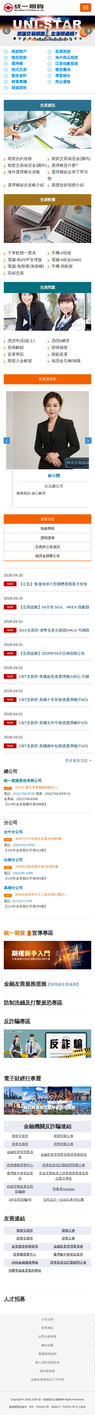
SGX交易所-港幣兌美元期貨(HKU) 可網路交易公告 (54, 631)
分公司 (10, 822)
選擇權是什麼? (64, 165)
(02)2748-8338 (24, 794)
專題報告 (62, 75)
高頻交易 (16, 273)
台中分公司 (13, 832)
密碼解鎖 (16, 347)
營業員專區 (47, 379)
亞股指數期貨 (66, 63)
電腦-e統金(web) (66, 260)
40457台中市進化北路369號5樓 (38, 839)
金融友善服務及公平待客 (47, 1379)
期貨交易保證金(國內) (71, 158)
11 (65, 38)
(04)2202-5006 (24, 845)
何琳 (48, 476)
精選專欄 (19, 81)
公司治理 (47, 1319)
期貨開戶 (19, 51)
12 (70, 38)
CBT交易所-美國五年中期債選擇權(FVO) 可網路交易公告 (53, 723)
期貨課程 (19, 88)
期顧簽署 (59, 354)
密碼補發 (59, 347)
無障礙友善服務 (63, 984)
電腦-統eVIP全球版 (25, 260)
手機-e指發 (61, 253)
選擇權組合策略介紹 (26, 185)
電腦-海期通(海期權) (26, 266)
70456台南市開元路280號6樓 (36, 866)
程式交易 (19, 69)
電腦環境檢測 (47, 1354)
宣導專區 (47, 1328)
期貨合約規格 (20, 158)
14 (80, 38)
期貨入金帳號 (20, 361)
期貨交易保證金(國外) (27, 165)
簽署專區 (16, 354)
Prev (7, 31)
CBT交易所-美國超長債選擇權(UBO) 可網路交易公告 (54, 677)
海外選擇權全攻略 (24, 172)
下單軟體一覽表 (22, 253)
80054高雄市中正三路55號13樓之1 (40, 894)
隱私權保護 (47, 1371)
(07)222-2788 (22, 901)
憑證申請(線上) (21, 341)
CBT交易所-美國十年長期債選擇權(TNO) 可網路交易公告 (53, 700)
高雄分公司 (13, 888)
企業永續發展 (47, 1336)
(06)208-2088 (23, 873)
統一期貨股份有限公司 (23, 780)
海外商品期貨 (66, 57)
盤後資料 (19, 75)
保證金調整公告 (47, 556)
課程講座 (48, 538)
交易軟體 (47, 199)
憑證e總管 (60, 341)
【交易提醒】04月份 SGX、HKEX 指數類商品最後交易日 (54, 607)
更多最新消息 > (78, 760)
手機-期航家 (62, 266)
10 (60, 38)
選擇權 (17, 63)
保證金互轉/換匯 (66, 361)
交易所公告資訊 (47, 547)
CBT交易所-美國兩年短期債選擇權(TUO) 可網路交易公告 (53, 746)
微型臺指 (62, 69)
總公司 (10, 771)
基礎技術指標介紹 (67, 185)
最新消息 (48, 519)
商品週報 (62, 81)
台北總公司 (47, 486)
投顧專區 (48, 528)
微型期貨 (19, 57)
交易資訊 (47, 105)
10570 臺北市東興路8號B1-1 (36, 787)
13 (75, 38)
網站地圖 (47, 1345)
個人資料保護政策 (47, 1362)
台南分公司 (13, 860)
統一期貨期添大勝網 (24, 8)
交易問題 (47, 287)
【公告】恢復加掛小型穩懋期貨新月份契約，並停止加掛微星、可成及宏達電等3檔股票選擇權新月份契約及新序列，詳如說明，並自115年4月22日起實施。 (54, 584)
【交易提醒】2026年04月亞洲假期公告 (52, 653)
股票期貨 (62, 51)
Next (88, 31)
